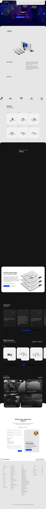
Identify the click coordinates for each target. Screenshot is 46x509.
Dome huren (22, 468)
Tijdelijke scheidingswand (24, 485)
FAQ (33, 473)
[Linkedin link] (42, 467)
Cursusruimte (12, 472)
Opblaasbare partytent (23, 471)
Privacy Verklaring (23, 504)
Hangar (4, 486)
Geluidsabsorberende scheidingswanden (25, 482)
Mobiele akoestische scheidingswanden (25, 484)
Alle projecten (40, 377)
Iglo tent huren (22, 469)
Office (4, 471)
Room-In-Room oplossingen (13, 473)
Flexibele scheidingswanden (24, 490)
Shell (3, 468)
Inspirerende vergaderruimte (24, 488)
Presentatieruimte (23, 486)
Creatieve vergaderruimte (24, 487)
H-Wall (4, 484)
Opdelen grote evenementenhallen (14, 485)
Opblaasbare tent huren (23, 470)
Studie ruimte (12, 474)
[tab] (20, 427)
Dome (4, 472)
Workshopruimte (12, 468)
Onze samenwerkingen (35, 474)
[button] (20, 3)
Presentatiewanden (13, 487)
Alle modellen (34, 339)
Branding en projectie (13, 467)
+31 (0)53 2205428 (28, 449)
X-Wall (4, 483)
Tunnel (4, 485)
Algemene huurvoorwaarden (28, 504)
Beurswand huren (23, 492)
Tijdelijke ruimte (23, 489)
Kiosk (3, 469)
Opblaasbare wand (5, 467)
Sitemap (33, 504)
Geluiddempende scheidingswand (24, 483)
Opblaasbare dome (23, 472)
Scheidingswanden (13, 471)
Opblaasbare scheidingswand (24, 491)
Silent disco (12, 489)
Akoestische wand (5, 487)
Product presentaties (13, 470)
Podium (11, 488)
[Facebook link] (42, 469)
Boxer (3, 470)
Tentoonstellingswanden (13, 484)
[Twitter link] (42, 466)
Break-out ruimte (12, 469)
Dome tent (22, 467)
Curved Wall (4, 482)
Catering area (12, 486)
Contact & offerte (35, 472)
